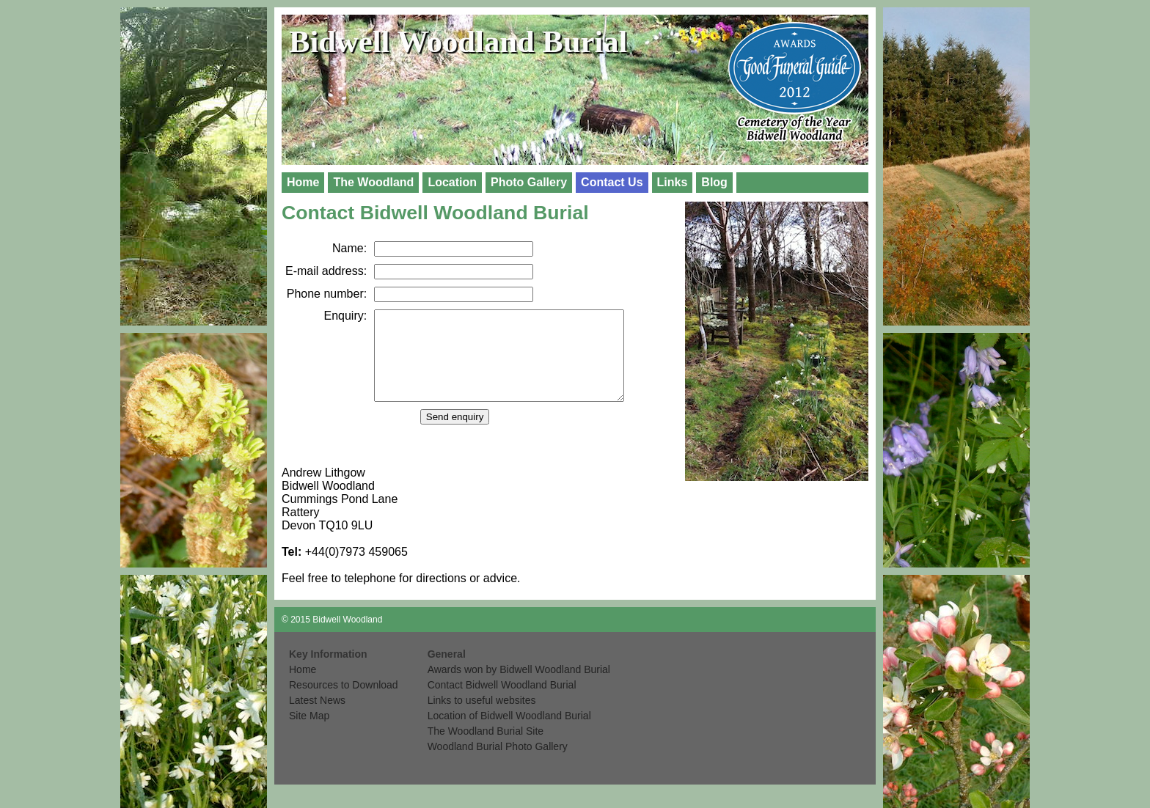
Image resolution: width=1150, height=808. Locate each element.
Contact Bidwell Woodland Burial (502, 702)
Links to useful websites (482, 718)
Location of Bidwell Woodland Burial (509, 733)
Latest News (317, 718)
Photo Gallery (529, 182)
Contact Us (611, 182)
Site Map (309, 733)
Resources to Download (343, 702)
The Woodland (373, 182)
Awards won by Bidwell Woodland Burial (519, 687)
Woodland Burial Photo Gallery (498, 764)
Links (672, 182)
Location (452, 182)
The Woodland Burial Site (486, 748)
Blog (714, 182)
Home (303, 182)
